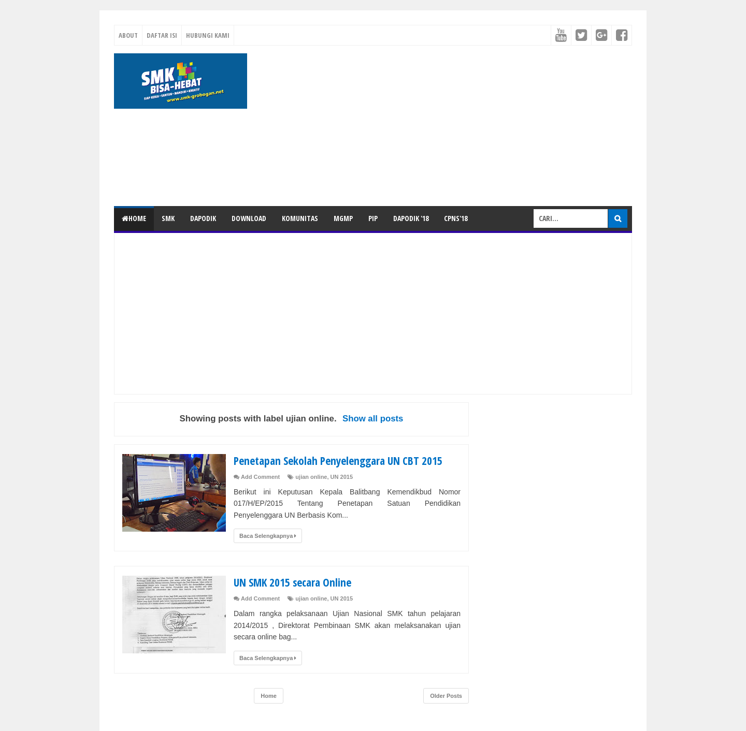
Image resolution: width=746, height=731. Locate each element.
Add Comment (260, 477)
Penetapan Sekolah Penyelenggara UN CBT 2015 (342, 460)
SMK (168, 218)
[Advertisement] (443, 125)
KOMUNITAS (300, 218)
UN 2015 (342, 477)
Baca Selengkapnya (267, 536)
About (128, 35)
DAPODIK (203, 218)
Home (134, 218)
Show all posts (373, 418)
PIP (373, 218)
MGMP (343, 218)
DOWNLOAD (249, 218)
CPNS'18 (455, 218)
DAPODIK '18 (410, 218)
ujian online (311, 477)
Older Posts (446, 696)
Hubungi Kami (207, 35)
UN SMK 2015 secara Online (295, 582)
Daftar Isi (162, 35)
